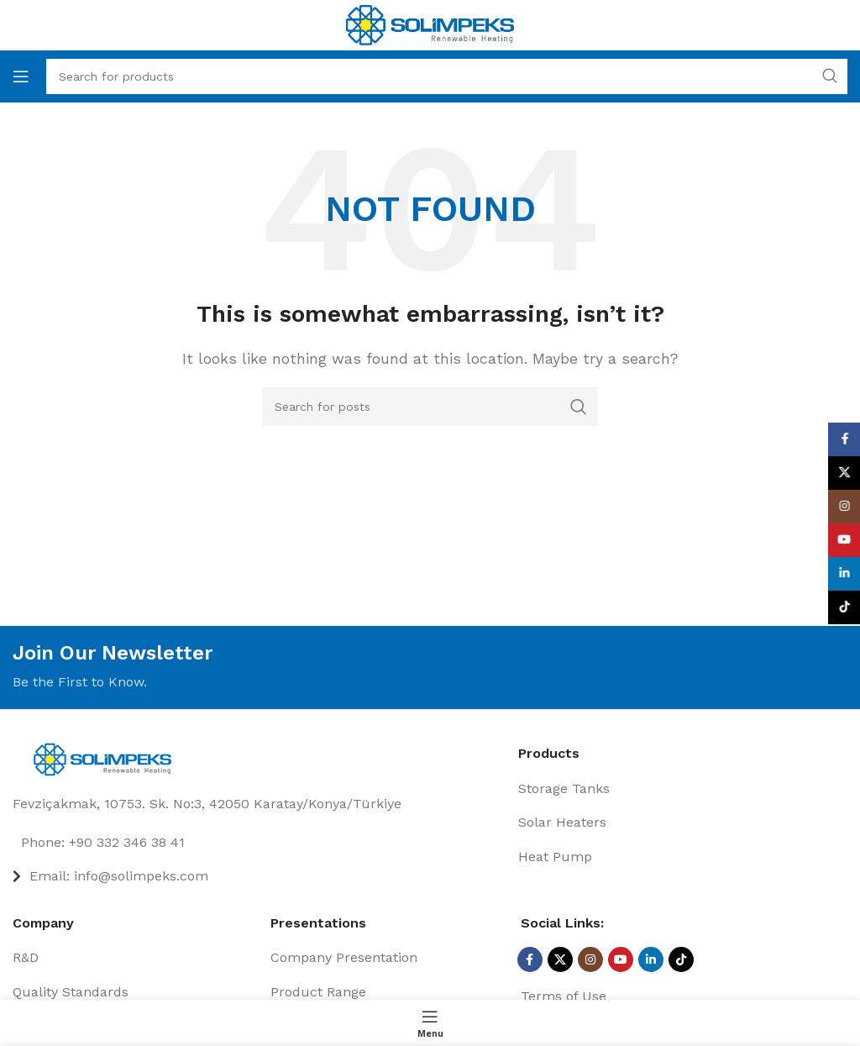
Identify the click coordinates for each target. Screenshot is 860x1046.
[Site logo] (430, 24)
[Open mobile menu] (21, 76)
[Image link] (107, 758)
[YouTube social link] (620, 959)
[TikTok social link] (681, 959)
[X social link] (560, 959)
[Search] (430, 406)
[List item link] (259, 843)
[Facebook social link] (530, 959)
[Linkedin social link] (650, 959)
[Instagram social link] (590, 959)
